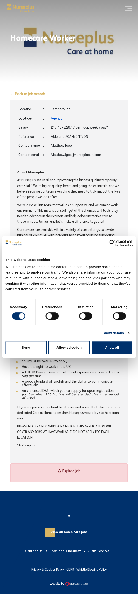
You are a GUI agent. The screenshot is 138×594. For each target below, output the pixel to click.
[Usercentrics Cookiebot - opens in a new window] (113, 243)
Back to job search (29, 94)
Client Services (98, 551)
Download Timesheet (65, 551)
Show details (113, 333)
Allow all (112, 347)
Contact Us (33, 551)
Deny (26, 347)
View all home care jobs (69, 532)
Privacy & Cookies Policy (47, 569)
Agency (56, 118)
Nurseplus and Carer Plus (20, 8)
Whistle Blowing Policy (91, 569)
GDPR (70, 569)
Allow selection (69, 347)
